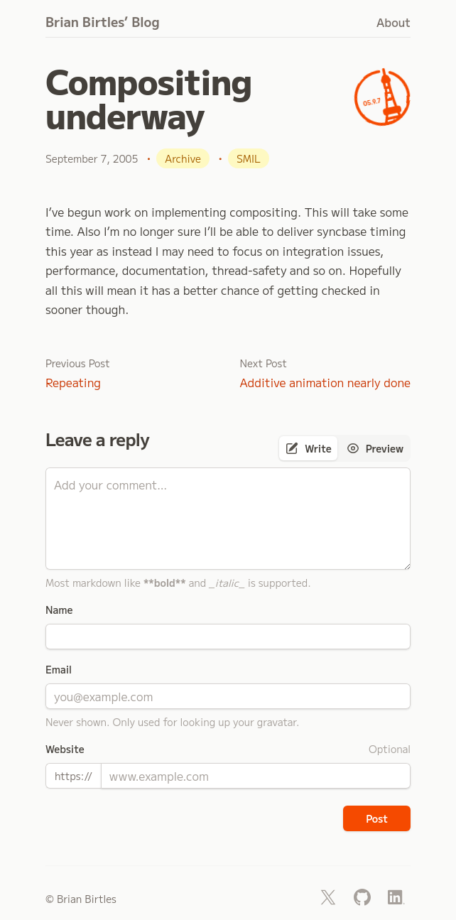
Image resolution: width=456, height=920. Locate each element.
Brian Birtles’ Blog (102, 21)
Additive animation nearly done (325, 382)
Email (58, 669)
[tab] (308, 448)
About (393, 22)
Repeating (73, 382)
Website (65, 749)
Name (58, 609)
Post (377, 818)
